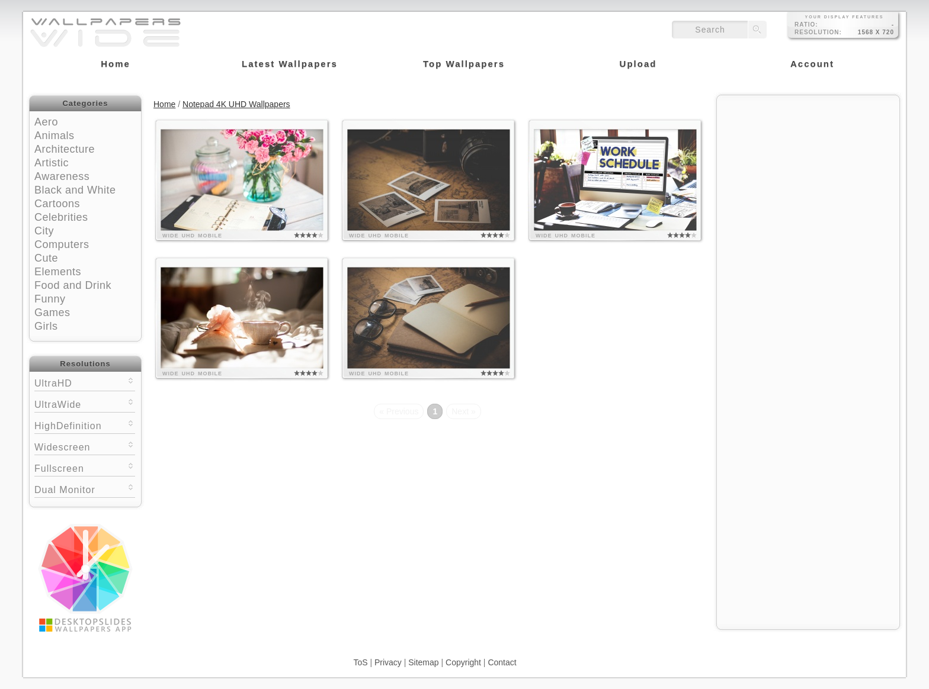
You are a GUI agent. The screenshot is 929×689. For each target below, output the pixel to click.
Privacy (388, 662)
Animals (54, 135)
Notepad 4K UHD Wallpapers (236, 104)
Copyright (463, 662)
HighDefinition (84, 424)
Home (164, 104)
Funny (50, 299)
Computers (61, 244)
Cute (46, 258)
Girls (46, 326)
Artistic (51, 163)
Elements (57, 272)
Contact (502, 662)
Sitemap (423, 662)
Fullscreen (84, 467)
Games (52, 312)
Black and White (75, 190)
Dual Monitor (84, 488)
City (44, 231)
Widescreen (84, 446)
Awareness (61, 176)
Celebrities (61, 217)
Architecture (64, 149)
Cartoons (57, 204)
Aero (46, 122)
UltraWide (84, 403)
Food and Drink (72, 285)
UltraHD (84, 382)
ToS (360, 662)
